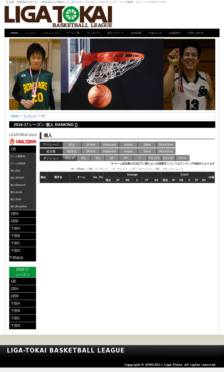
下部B (15, 236)
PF (126, 158)
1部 (13, 149)
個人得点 (15, 170)
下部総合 (16, 258)
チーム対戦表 (18, 163)
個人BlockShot (19, 206)
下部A (15, 228)
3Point (90, 144)
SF (112, 158)
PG (83, 158)
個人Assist (16, 192)
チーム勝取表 (18, 156)
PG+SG (154, 158)
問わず (69, 158)
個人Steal (16, 199)
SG (97, 158)
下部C (15, 243)
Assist (128, 144)
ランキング (30, 115)
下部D (15, 250)
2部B (15, 221)
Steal (147, 144)
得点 (72, 144)
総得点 (72, 151)
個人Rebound (18, 185)
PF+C (182, 158)
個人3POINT (17, 177)
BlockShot (166, 144)
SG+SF (168, 158)
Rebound (109, 144)
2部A (15, 214)
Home (14, 115)
